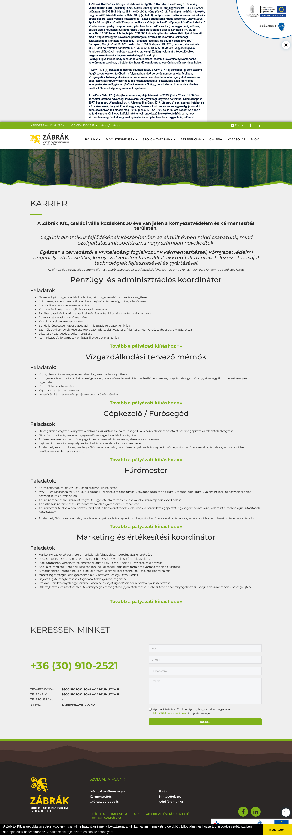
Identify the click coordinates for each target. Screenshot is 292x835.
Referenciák (192, 139)
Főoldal (99, 814)
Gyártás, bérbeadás (104, 801)
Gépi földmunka (171, 801)
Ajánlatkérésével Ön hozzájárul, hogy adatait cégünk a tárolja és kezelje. (189, 711)
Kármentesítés (101, 796)
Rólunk (92, 139)
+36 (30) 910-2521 (74, 666)
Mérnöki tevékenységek (108, 791)
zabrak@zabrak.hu (78, 704)
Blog (255, 139)
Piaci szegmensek (121, 139)
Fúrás (163, 791)
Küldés (205, 721)
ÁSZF (137, 814)
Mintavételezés (170, 796)
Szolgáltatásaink (159, 139)
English (238, 125)
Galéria (215, 139)
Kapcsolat (236, 139)
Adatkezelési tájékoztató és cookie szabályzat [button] (80, 832)
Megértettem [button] (278, 829)
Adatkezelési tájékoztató (167, 814)
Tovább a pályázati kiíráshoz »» (146, 346)
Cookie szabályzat (107, 818)
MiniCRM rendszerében (169, 713)
